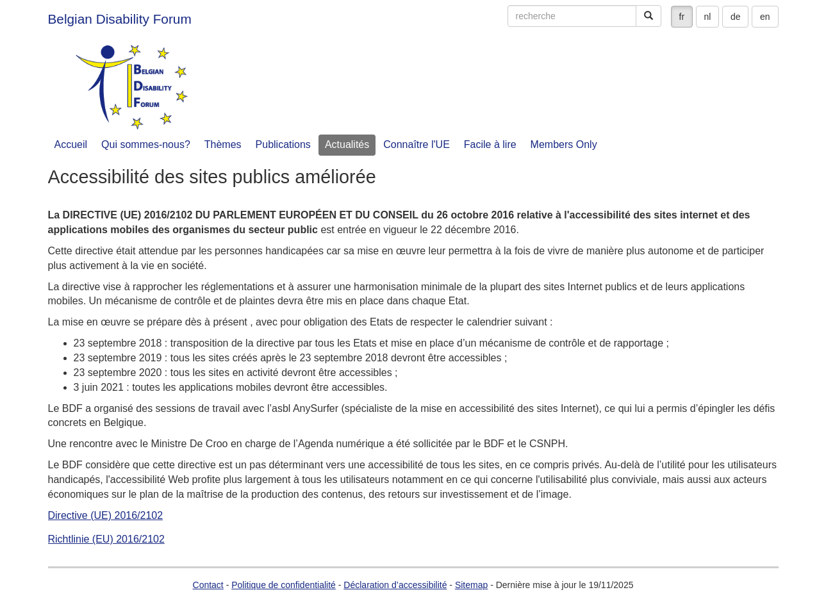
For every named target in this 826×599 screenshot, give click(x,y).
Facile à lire (490, 144)
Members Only (564, 144)
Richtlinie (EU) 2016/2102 (106, 539)
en (765, 17)
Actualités (347, 144)
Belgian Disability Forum (120, 19)
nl (707, 17)
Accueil (71, 144)
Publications (283, 144)
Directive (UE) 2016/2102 (105, 515)
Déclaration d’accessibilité (395, 585)
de (736, 17)
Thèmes (223, 144)
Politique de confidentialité (283, 585)
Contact (208, 585)
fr (682, 17)
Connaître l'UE (416, 144)
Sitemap (471, 585)
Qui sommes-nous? (145, 144)
